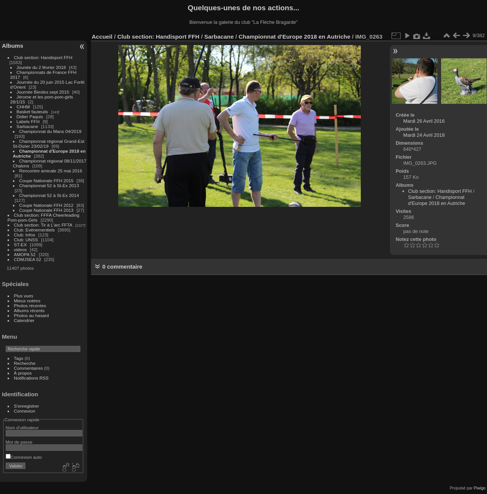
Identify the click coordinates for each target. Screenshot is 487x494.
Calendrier (24, 320)
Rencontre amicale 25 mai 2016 (50, 170)
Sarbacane (27, 126)
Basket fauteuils (32, 111)
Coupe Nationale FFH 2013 (46, 210)
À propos (23, 372)
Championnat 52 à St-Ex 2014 (49, 195)
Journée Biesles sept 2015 (43, 91)
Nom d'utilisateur (22, 427)
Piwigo (479, 488)
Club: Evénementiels (34, 229)
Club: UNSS (26, 239)
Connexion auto (24, 457)
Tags (18, 358)
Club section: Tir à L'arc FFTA (43, 224)
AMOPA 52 (25, 254)
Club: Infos (24, 234)
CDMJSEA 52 (27, 259)
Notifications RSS (31, 377)
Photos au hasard (31, 315)
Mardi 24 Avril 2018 (424, 135)
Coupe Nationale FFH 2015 (46, 180)
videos (20, 249)
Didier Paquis (30, 116)
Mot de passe (19, 441)
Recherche (25, 363)
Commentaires (28, 368)
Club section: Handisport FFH (43, 57)
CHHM (23, 106)
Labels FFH (28, 121)
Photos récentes (30, 305)
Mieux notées (27, 300)
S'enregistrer (26, 405)
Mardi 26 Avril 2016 (424, 121)
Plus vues (23, 295)
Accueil (102, 36)
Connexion (24, 410)
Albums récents (29, 310)
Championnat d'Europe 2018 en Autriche (295, 36)
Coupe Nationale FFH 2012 (46, 205)
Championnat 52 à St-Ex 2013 (49, 185)
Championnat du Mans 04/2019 (50, 131)
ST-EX (20, 244)
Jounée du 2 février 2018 (41, 67)
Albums (12, 45)
